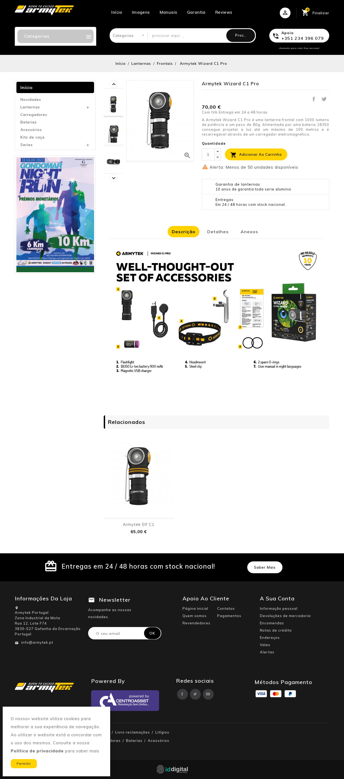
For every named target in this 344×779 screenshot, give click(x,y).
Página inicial (195, 608)
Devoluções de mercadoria (285, 616)
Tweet (324, 99)
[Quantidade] (208, 154)
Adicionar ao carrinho (256, 155)
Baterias (28, 122)
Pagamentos (229, 616)
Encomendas (272, 623)
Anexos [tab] (249, 231)
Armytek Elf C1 (139, 524)
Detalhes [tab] (218, 231)
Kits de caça (32, 137)
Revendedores (196, 623)
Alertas (267, 652)
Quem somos (194, 616)
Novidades (30, 99)
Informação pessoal (279, 608)
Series (26, 144)
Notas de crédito (276, 630)
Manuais (168, 12)
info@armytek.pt (37, 642)
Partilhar (314, 99)
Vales (265, 645)
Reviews (223, 12)
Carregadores (33, 114)
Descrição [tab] (183, 231)
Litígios (162, 732)
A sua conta (277, 598)
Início (116, 12)
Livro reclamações (132, 732)
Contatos (226, 608)
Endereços (270, 637)
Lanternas (30, 107)
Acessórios (31, 129)
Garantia (196, 12)
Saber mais (265, 567)
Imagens (141, 12)
